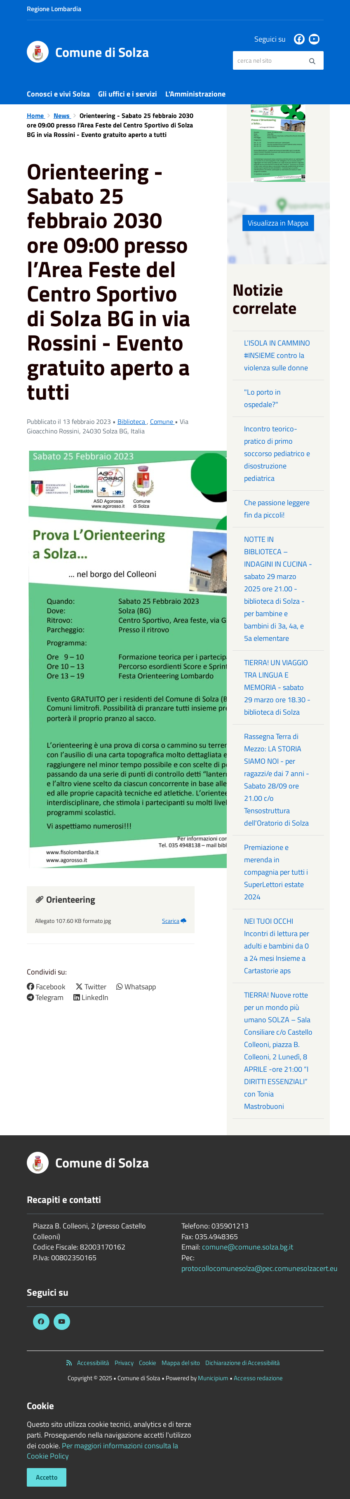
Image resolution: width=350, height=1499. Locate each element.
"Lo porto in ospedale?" (262, 398)
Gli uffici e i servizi (127, 93)
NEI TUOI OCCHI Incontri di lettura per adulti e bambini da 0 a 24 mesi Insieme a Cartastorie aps (276, 945)
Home (36, 115)
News (62, 115)
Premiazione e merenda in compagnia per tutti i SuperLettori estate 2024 (276, 872)
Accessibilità (93, 1362)
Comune (162, 421)
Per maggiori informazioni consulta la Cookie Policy (102, 1451)
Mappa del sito (181, 1362)
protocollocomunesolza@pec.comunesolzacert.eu (259, 1268)
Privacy (124, 1362)
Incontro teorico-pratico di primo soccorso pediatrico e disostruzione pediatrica (277, 453)
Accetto (46, 1477)
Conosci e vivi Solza (58, 93)
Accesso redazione (258, 1378)
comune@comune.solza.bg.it (247, 1246)
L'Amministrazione (195, 93)
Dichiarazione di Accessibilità (242, 1362)
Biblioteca (132, 421)
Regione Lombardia (54, 9)
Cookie (147, 1362)
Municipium (213, 1378)
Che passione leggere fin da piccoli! (277, 508)
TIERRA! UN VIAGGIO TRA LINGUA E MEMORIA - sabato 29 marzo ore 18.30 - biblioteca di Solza (277, 687)
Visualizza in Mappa (278, 222)
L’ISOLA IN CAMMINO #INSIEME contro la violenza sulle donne (277, 355)
